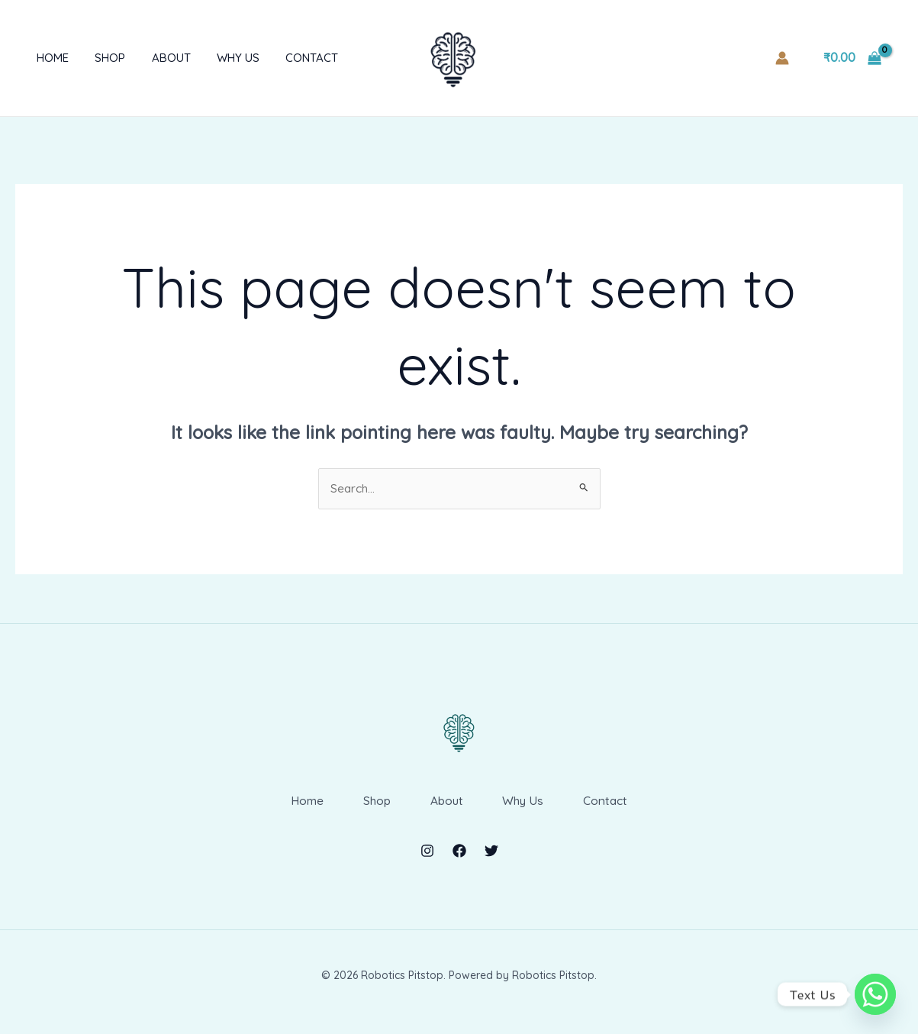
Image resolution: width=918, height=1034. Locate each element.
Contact (292, 57)
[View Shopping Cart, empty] (852, 58)
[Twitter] (491, 863)
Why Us (222, 57)
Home (47, 57)
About (158, 57)
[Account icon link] (782, 58)
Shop (100, 57)
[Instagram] (427, 863)
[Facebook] (459, 863)
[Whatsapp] (875, 994)
